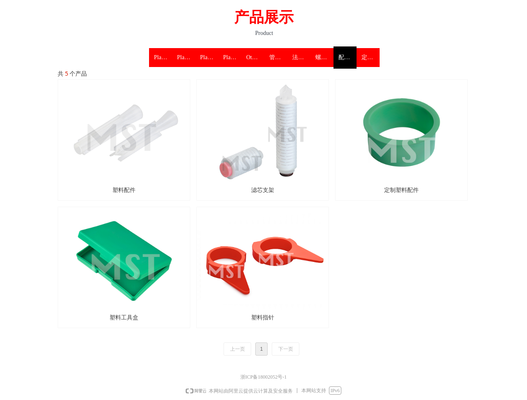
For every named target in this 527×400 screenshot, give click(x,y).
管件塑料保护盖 (278, 57)
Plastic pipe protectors (163, 57)
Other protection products (255, 57)
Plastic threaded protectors (209, 57)
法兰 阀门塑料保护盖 (301, 57)
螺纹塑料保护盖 (324, 57)
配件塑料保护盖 (347, 57)
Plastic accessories (232, 57)
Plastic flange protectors (186, 57)
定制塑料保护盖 (370, 57)
